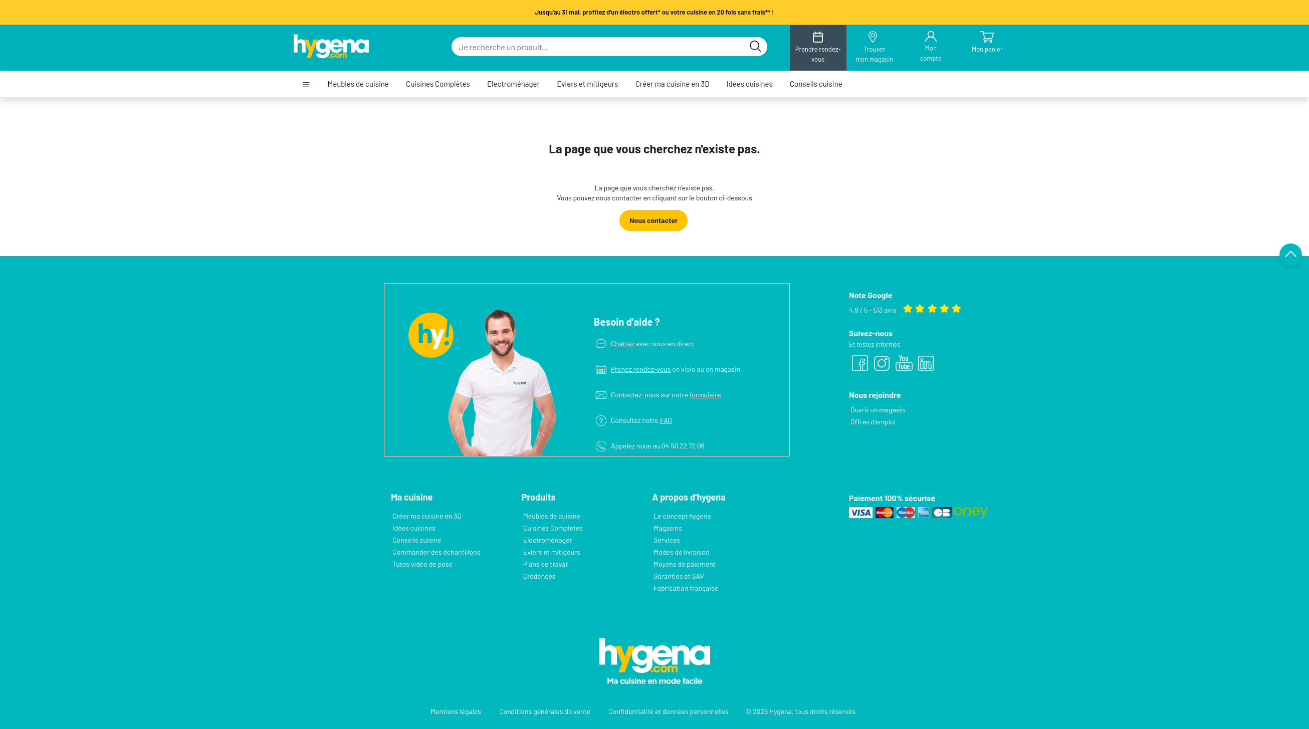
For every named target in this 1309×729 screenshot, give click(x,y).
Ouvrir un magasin (877, 409)
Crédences (539, 576)
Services (666, 540)
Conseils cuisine (816, 84)
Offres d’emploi (873, 421)
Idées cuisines (750, 84)
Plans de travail (546, 564)
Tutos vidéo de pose (422, 564)
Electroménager (513, 84)
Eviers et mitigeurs (587, 84)
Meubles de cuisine (357, 84)
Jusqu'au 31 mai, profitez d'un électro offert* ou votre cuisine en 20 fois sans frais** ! (654, 12)
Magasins (667, 528)
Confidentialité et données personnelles (668, 711)
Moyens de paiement (684, 564)
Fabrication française (685, 588)
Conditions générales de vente (544, 711)
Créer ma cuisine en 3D (672, 84)
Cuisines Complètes (438, 84)
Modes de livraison (681, 552)
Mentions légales (455, 711)
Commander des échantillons (436, 552)
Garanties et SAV (678, 576)
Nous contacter (653, 220)
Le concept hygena (682, 516)
